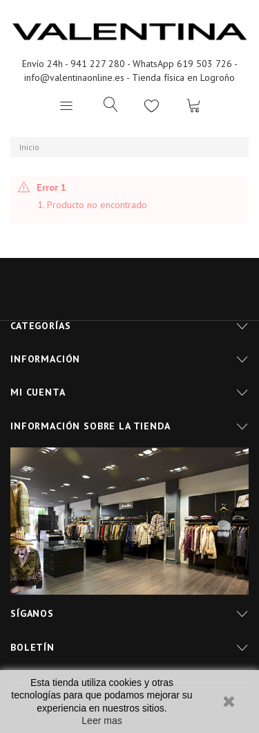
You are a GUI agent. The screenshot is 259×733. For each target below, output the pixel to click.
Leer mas (101, 720)
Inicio (29, 147)
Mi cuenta (38, 392)
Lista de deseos (152, 105)
